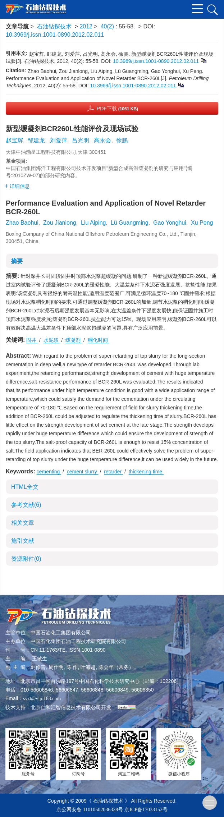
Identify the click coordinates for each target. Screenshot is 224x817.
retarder (113, 471)
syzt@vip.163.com (42, 698)
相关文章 (22, 523)
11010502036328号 (103, 809)
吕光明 (80, 140)
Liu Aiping (93, 223)
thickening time (146, 471)
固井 (32, 340)
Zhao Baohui (22, 223)
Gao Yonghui (169, 223)
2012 (85, 26)
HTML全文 (24, 487)
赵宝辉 (14, 140)
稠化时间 (98, 340)
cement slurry (83, 471)
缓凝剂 (73, 340)
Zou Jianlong (59, 223)
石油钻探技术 (54, 26)
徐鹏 (122, 140)
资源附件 (26, 559)
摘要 (17, 261)
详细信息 (17, 186)
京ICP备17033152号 (146, 809)
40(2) (108, 26)
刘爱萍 (58, 140)
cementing (49, 471)
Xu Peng (202, 223)
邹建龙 (36, 140)
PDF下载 (117, 108)
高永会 (102, 140)
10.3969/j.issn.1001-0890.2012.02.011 (55, 35)
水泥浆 (52, 340)
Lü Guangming (129, 223)
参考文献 (26, 505)
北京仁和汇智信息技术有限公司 (66, 707)
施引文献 (22, 541)
